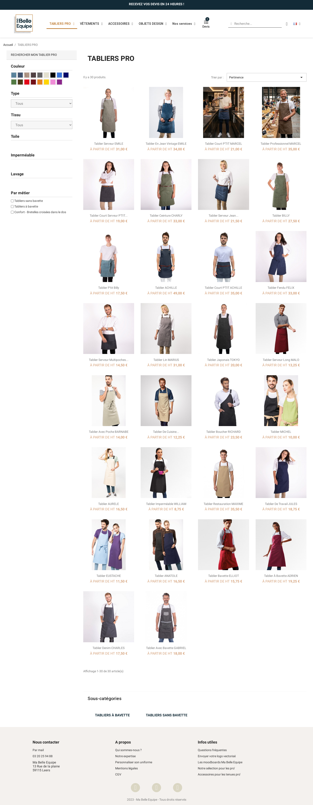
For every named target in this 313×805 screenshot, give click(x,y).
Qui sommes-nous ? (128, 750)
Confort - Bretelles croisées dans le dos (40, 212)
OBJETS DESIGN (153, 24)
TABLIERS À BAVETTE (112, 715)
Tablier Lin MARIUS (166, 360)
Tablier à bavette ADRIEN (281, 576)
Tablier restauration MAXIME (223, 504)
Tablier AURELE (108, 504)
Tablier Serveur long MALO (281, 360)
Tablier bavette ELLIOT (223, 576)
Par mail (38, 750)
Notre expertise (125, 756)
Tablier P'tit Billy (108, 287)
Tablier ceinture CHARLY (166, 215)
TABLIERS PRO (61, 24)
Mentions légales (126, 768)
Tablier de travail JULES (281, 504)
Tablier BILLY (281, 215)
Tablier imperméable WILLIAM (166, 504)
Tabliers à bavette (26, 206)
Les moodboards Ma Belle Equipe (220, 762)
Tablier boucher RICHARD (223, 431)
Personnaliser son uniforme (133, 762)
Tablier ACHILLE (166, 287)
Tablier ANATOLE (166, 576)
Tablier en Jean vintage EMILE (166, 143)
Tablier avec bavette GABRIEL (166, 648)
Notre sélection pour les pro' (216, 768)
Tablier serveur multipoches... (108, 360)
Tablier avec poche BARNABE (108, 431)
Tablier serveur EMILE (108, 143)
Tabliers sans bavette (28, 200)
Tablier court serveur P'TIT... (109, 215)
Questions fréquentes (212, 750)
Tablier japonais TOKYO (223, 360)
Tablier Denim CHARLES (109, 648)
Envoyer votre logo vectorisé (217, 756)
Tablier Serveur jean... (223, 215)
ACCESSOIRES (120, 24)
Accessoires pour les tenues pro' (219, 774)
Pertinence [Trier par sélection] (266, 77)
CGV (118, 774)
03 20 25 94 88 (43, 756)
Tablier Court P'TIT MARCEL (223, 143)
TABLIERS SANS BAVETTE (166, 715)
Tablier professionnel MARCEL (281, 143)
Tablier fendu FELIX (281, 287)
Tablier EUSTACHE (109, 576)
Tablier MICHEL (281, 431)
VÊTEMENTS (91, 24)
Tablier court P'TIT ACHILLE (223, 287)
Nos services (183, 24)
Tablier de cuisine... (166, 431)
